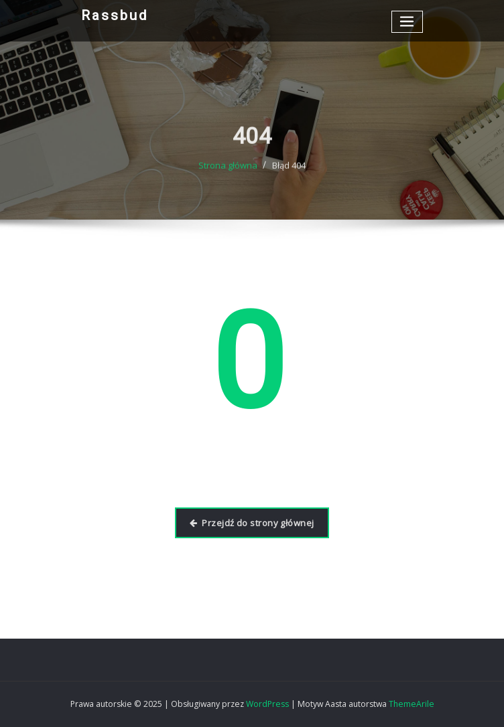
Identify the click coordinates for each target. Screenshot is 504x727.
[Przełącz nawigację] (407, 22)
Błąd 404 (289, 175)
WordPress (267, 704)
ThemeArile (411, 704)
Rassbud (114, 15)
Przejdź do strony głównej (252, 523)
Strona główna (227, 175)
